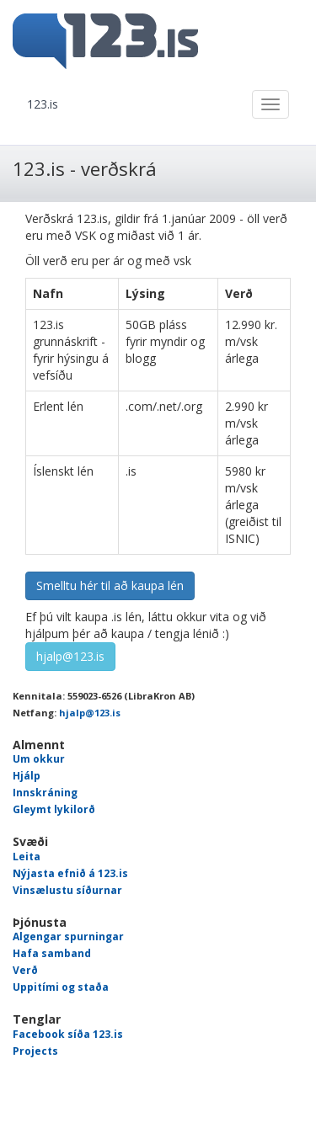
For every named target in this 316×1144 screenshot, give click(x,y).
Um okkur (39, 759)
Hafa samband (52, 953)
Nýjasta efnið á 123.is (70, 873)
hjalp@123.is (70, 656)
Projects (35, 1051)
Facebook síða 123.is (68, 1034)
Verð (25, 970)
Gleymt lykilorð (54, 809)
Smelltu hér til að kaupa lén (110, 585)
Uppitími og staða (61, 987)
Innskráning (45, 792)
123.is (42, 104)
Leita (26, 856)
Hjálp (26, 776)
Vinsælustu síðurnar (67, 890)
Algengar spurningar (68, 936)
